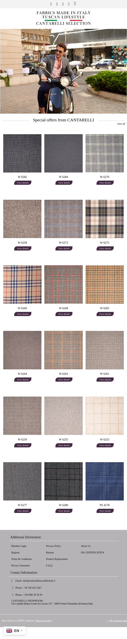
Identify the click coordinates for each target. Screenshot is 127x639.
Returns (50, 552)
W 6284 (63, 176)
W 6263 (63, 373)
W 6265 (104, 308)
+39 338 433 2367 (32, 587)
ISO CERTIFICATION (92, 552)
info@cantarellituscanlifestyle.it (39, 580)
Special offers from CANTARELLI (63, 120)
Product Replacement (57, 559)
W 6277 (22, 505)
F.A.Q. (49, 565)
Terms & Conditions (21, 559)
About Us (86, 546)
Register (15, 552)
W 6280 (63, 505)
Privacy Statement (20, 565)
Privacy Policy (53, 546)
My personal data (118, 617)
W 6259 (22, 439)
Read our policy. (44, 617)
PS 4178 (105, 505)
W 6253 (104, 439)
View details (23, 182)
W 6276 (104, 176)
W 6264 (22, 373)
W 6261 (104, 373)
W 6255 (63, 439)
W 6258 (22, 242)
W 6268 (63, 308)
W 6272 (104, 242)
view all (121, 123)
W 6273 (63, 242)
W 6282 (22, 176)
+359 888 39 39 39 (32, 594)
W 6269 (22, 308)
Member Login (18, 546)
